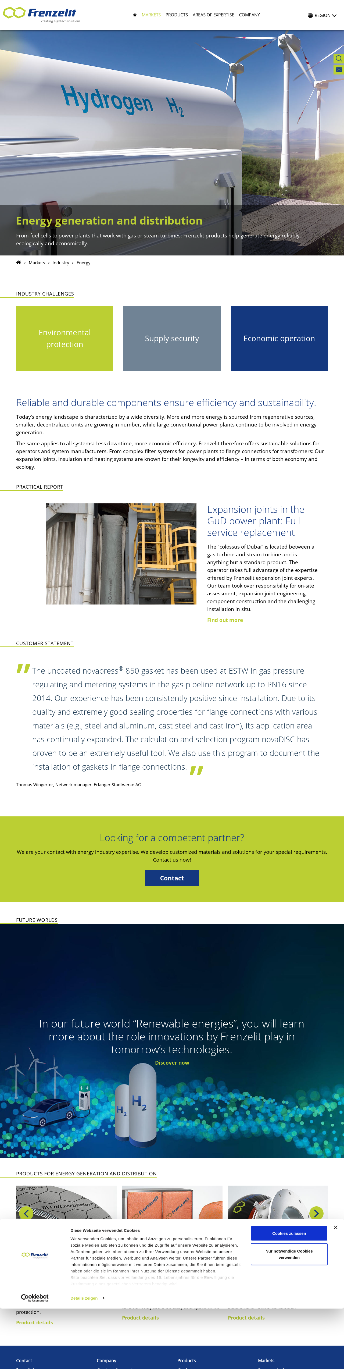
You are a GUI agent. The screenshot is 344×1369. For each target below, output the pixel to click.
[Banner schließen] (336, 1288)
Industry (61, 263)
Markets (37, 263)
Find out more (225, 620)
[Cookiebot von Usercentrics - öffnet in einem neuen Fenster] (34, 1358)
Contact (172, 878)
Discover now (172, 1062)
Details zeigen (84, 1358)
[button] (149, 15)
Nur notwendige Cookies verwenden (289, 1314)
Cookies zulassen (289, 1293)
